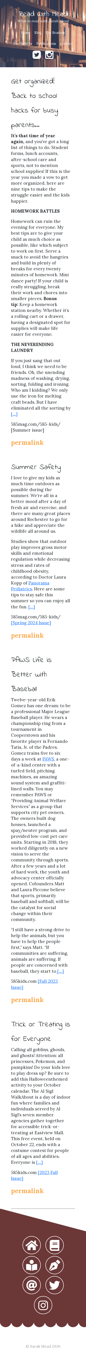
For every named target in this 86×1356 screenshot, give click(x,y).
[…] (14, 414)
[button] (31, 1246)
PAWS (48, 759)
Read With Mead (43, 14)
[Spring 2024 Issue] (31, 622)
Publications (46, 44)
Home (25, 33)
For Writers (22, 44)
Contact (66, 44)
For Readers (55, 33)
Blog (38, 33)
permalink (27, 442)
